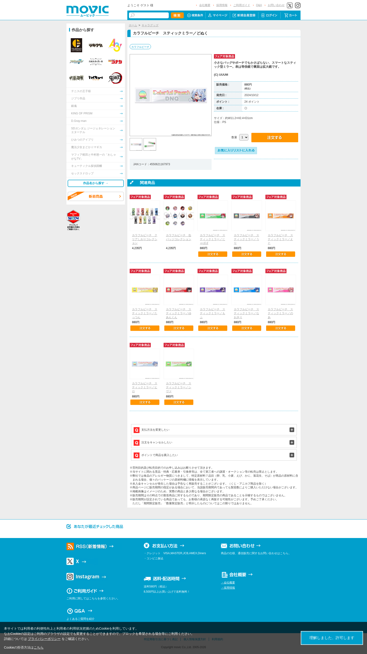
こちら (39, 647)
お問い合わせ (276, 5)
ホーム (133, 25)
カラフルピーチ (140, 46)
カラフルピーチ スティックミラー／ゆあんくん (178, 313)
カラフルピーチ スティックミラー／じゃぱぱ (212, 239)
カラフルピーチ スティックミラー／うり (246, 239)
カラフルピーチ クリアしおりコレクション (144, 239)
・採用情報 (228, 587)
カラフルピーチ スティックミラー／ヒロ (144, 387)
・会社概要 (228, 582)
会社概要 (204, 5)
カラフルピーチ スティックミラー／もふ (212, 313)
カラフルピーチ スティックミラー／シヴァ (178, 387)
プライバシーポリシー (44, 639)
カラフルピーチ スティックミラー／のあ (280, 313)
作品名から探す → (95, 183)
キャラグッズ (150, 25)
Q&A (259, 5)
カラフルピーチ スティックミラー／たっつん (144, 313)
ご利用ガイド (241, 5)
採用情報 (222, 5)
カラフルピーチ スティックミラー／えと (280, 239)
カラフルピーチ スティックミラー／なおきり (246, 313)
